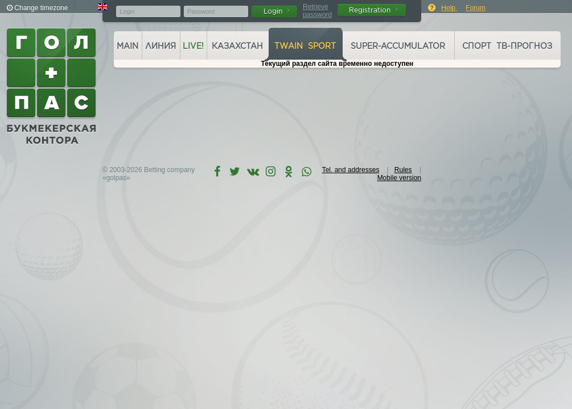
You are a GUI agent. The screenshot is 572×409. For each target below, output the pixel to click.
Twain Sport (305, 46)
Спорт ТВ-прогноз (507, 46)
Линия (160, 46)
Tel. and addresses (351, 170)
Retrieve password (317, 11)
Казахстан (237, 46)
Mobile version (399, 178)
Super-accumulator (398, 46)
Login (277, 11)
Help (449, 8)
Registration (373, 10)
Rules (403, 170)
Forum (475, 8)
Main (127, 46)
